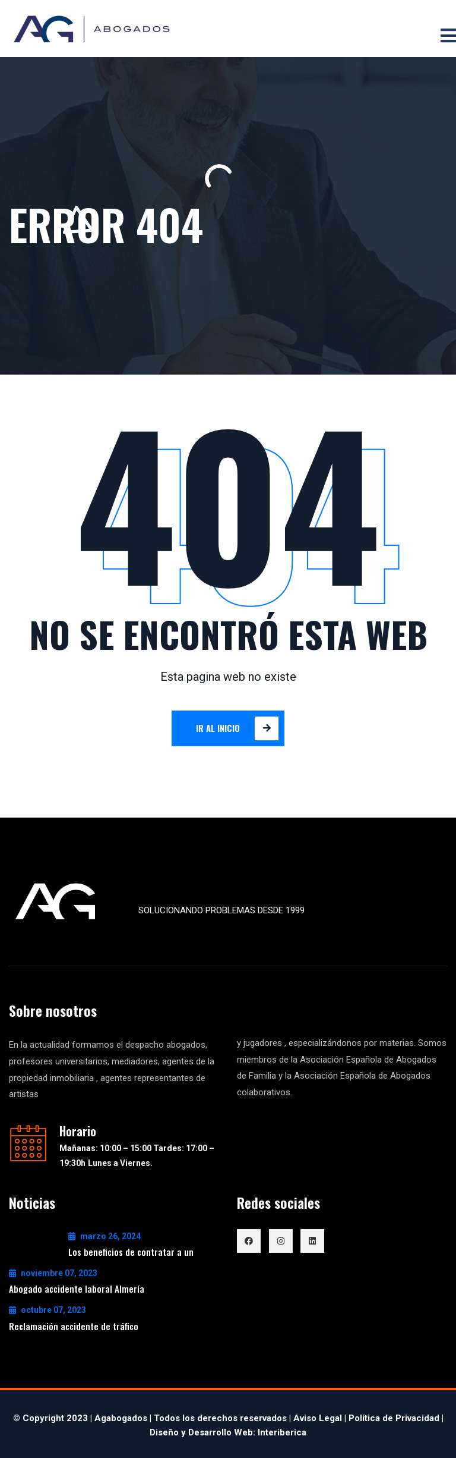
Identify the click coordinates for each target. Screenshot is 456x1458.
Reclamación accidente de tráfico (73, 1326)
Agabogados (120, 1418)
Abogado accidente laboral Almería (76, 1288)
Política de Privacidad (394, 1418)
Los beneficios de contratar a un (131, 1251)
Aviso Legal (317, 1418)
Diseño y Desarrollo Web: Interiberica (228, 1432)
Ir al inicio (237, 728)
